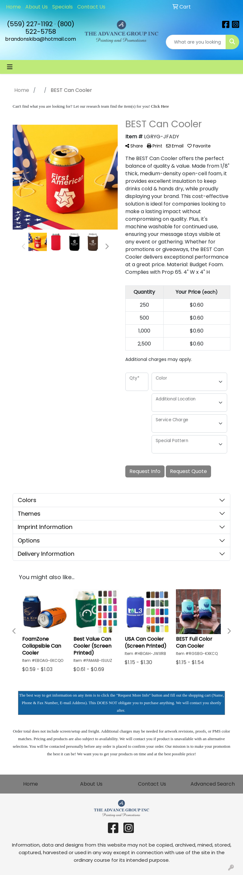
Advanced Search (212, 784)
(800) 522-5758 (49, 28)
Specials (62, 6)
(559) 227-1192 (30, 24)
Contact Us (91, 6)
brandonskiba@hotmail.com (40, 39)
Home (13, 6)
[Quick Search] (196, 42)
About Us (36, 6)
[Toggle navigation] (9, 67)
